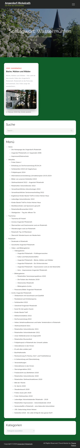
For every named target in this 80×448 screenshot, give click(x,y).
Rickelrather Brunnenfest (23, 339)
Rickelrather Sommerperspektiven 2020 (31, 276)
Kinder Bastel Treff (21, 312)
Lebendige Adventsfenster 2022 (23, 199)
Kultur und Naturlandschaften (28, 257)
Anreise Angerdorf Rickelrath (21, 222)
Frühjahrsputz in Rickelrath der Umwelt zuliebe (31, 342)
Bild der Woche (19, 383)
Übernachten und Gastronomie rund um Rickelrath (29, 225)
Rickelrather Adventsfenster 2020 (26, 376)
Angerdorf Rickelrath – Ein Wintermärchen (32, 263)
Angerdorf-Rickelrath (17, 3)
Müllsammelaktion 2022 (23, 316)
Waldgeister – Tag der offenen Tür (23, 212)
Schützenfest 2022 (21, 302)
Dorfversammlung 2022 (23, 319)
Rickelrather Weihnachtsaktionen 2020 (28, 379)
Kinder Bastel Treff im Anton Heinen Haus (26, 202)
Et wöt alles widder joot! (23, 349)
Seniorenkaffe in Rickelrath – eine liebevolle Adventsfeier (34, 406)
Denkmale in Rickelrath (19, 241)
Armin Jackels (26, 112)
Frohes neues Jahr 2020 (22, 393)
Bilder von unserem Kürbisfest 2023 (24, 179)
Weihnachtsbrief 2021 (22, 326)
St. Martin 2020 (20, 386)
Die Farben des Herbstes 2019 (28, 279)
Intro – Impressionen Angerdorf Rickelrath (32, 270)
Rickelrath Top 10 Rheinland (21, 232)
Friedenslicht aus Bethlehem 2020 (26, 373)
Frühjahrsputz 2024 (18, 172)
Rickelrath (11, 239)
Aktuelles (11, 159)
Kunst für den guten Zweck (23, 309)
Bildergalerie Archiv (24, 286)
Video (8, 68)
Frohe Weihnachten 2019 (23, 396)
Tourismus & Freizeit (18, 218)
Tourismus (12, 216)
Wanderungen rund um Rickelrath (23, 229)
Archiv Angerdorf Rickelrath (21, 293)
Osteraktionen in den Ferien (24, 346)
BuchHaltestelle (20, 352)
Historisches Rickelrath (25, 283)
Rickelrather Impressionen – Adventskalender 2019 (32, 403)
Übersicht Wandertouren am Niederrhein (26, 235)
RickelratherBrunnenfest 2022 (22, 209)
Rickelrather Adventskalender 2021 (27, 332)
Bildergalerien (19, 273)
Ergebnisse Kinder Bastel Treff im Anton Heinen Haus (30, 196)
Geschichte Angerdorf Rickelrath (23, 245)
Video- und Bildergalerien (20, 248)
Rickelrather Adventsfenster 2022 (23, 186)
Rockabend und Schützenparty (25, 299)
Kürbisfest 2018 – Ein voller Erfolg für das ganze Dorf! (33, 413)
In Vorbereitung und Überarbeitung (26, 359)
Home (10, 147)
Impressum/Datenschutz (20, 156)
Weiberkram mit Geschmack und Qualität (29, 295)
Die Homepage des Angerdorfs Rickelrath (26, 149)
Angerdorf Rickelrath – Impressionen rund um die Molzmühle (38, 267)
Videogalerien (19, 251)
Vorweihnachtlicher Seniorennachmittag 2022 (27, 192)
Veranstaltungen (20, 362)
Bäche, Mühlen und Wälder (18, 71)
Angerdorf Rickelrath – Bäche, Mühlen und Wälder (35, 260)
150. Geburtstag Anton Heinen (25, 409)
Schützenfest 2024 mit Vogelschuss (24, 169)
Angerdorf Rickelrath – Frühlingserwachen (32, 253)
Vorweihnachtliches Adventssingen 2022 (26, 189)
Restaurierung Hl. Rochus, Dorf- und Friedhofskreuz (32, 356)
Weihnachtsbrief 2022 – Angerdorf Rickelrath (27, 182)
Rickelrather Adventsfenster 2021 (26, 329)
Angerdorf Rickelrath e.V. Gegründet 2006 (26, 153)
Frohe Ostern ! (16, 162)
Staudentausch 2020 (21, 389)
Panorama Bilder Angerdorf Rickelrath (28, 289)
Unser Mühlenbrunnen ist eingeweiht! (27, 336)
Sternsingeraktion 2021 (22, 369)
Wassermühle (16, 68)
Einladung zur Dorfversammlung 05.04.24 (26, 166)
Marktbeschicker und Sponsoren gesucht (25, 206)
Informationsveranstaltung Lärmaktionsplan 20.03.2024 (31, 176)
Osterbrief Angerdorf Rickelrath (25, 306)
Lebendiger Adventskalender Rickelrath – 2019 (31, 399)
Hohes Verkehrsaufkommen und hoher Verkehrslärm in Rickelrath (37, 322)
